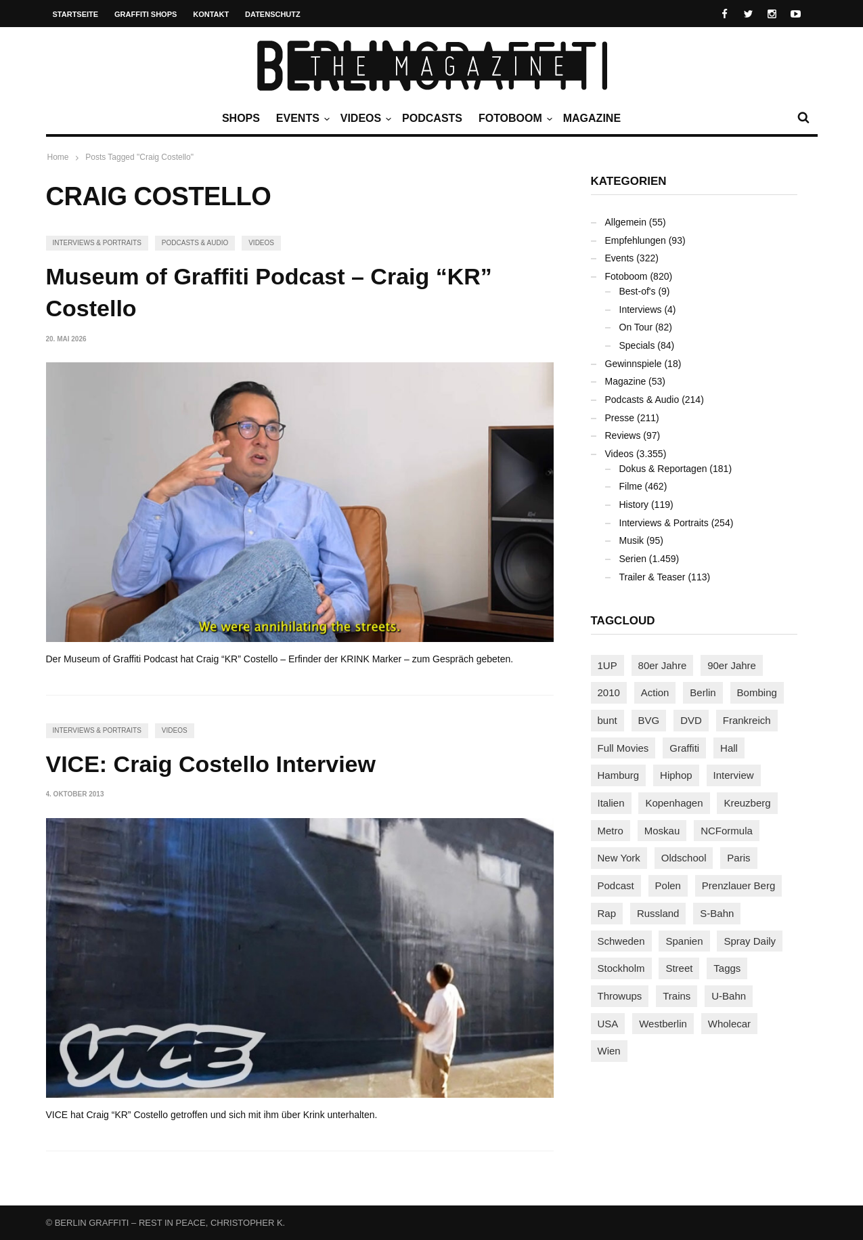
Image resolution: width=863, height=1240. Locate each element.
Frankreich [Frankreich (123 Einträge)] (747, 720)
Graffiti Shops (145, 14)
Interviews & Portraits (97, 243)
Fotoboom (514, 118)
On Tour (636, 327)
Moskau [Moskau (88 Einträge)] (662, 830)
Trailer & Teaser (652, 577)
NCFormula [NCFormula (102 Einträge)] (727, 830)
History (634, 504)
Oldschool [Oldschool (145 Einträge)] (684, 857)
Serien (632, 558)
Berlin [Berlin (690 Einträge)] (702, 692)
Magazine (592, 118)
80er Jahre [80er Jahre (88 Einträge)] (662, 665)
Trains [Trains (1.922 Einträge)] (676, 996)
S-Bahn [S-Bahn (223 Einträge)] (717, 913)
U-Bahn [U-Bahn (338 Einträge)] (728, 996)
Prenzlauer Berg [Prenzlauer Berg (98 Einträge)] (738, 885)
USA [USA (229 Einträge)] (608, 1023)
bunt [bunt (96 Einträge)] (607, 720)
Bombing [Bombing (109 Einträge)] (757, 692)
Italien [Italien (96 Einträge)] (611, 803)
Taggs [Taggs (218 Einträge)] (726, 968)
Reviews (623, 435)
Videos (364, 118)
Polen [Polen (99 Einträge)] (668, 885)
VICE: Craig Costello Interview (211, 764)
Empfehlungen (635, 240)
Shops (241, 118)
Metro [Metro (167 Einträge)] (610, 830)
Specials (637, 345)
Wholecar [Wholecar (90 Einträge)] (729, 1023)
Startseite (76, 14)
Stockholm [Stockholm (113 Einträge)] (621, 968)
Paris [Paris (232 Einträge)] (738, 857)
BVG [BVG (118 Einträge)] (649, 720)
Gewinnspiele (633, 363)
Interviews (640, 309)
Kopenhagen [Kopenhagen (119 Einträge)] (674, 803)
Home (58, 157)
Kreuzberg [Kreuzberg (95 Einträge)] (747, 803)
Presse (620, 417)
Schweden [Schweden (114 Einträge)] (621, 941)
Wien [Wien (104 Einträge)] (609, 1050)
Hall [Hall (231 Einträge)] (729, 748)
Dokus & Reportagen (663, 468)
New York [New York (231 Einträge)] (619, 857)
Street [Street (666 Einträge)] (678, 968)
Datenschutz (273, 14)
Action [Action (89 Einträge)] (655, 692)
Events (301, 118)
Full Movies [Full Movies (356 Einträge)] (623, 748)
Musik (631, 540)
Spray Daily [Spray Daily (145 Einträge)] (750, 941)
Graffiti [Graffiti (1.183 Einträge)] (684, 748)
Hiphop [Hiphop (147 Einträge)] (676, 775)
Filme (630, 486)
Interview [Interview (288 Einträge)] (733, 775)
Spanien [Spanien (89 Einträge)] (684, 941)
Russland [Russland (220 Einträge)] (658, 913)
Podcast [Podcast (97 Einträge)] (616, 885)
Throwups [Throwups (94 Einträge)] (620, 996)
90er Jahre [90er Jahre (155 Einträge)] (731, 665)
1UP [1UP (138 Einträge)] (607, 665)
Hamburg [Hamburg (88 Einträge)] (619, 775)
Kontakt (211, 14)
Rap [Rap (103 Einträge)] (607, 913)
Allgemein (625, 222)
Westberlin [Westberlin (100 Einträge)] (663, 1023)
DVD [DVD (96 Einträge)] (691, 720)
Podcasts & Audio (195, 243)
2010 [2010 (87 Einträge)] (609, 692)
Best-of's (637, 291)
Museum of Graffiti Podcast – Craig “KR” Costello (269, 292)
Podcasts (432, 118)
